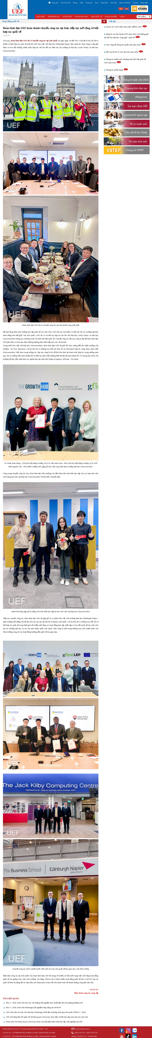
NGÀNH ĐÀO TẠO (81, 16)
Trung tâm (89, 3)
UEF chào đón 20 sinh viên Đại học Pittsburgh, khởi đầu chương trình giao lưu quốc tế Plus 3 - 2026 (46, 1012)
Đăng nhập (144, 3)
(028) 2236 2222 (79, 1032)
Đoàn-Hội (104, 3)
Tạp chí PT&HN (124, 3)
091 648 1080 (92, 1036)
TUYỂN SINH (67, 16)
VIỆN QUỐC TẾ (96, 16)
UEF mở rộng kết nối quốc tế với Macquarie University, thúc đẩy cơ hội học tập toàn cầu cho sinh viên (47, 1017)
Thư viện (113, 3)
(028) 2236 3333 (92, 1032)
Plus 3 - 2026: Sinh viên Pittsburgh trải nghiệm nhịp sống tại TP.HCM (33, 1007)
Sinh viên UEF (65, 3)
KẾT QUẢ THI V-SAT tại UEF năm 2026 (125, 52)
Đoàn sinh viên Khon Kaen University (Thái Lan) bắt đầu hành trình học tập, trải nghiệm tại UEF (44, 1022)
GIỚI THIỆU (40, 16)
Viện (81, 3)
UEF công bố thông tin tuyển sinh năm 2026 (126, 45)
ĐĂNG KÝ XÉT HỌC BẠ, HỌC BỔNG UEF (126, 27)
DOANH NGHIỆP (111, 16)
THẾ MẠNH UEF (54, 16)
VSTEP (122, 16)
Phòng (75, 3)
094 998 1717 (81, 1036)
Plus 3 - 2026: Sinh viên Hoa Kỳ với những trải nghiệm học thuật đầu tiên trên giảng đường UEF (44, 1003)
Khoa (96, 3)
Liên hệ (135, 3)
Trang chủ (54, 3)
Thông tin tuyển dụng (117, 70)
